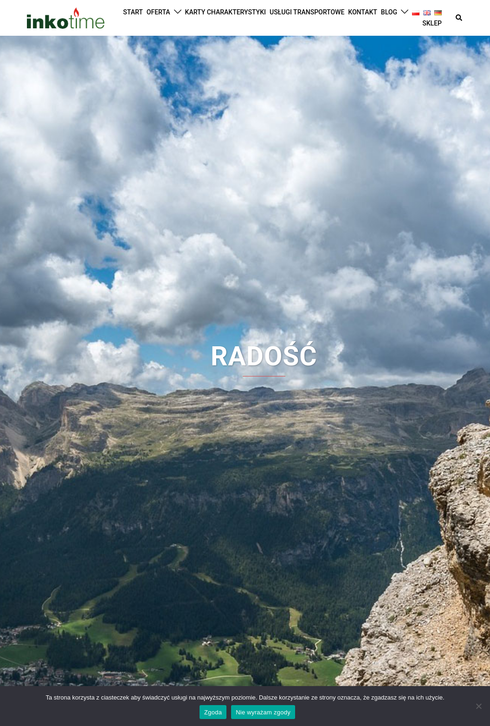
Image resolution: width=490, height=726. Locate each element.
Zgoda (213, 712)
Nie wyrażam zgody (263, 712)
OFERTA (158, 12)
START (133, 12)
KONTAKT (362, 12)
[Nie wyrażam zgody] (478, 706)
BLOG (389, 12)
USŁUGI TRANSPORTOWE (307, 12)
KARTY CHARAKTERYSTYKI (225, 12)
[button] (459, 17)
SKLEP (432, 23)
